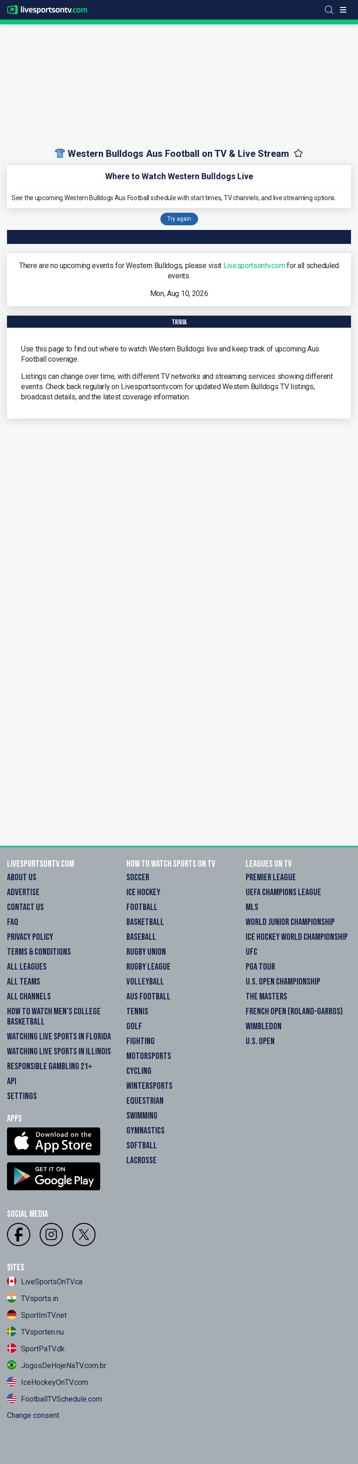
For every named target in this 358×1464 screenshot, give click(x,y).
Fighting (140, 1041)
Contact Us (25, 907)
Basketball (145, 922)
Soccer (137, 877)
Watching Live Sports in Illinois (59, 1051)
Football (142, 907)
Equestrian (145, 1100)
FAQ (12, 922)
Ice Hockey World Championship (297, 937)
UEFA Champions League (283, 892)
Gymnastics (145, 1130)
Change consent (33, 1415)
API (11, 1081)
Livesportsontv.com (254, 265)
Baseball (141, 937)
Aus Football (148, 996)
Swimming (142, 1115)
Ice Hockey (143, 892)
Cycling (138, 1071)
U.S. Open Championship (283, 981)
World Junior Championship (290, 922)
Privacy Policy (30, 937)
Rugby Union (146, 952)
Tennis (137, 1011)
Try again (179, 219)
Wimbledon (264, 1026)
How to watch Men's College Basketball (54, 1016)
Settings (22, 1096)
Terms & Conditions (39, 952)
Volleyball (145, 981)
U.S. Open (260, 1041)
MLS (252, 907)
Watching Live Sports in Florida (59, 1036)
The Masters (266, 996)
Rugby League (148, 966)
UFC (251, 952)
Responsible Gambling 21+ (49, 1066)
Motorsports (148, 1056)
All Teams (23, 981)
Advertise (23, 892)
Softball (141, 1145)
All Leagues (27, 966)
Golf (134, 1026)
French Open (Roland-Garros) (294, 1011)
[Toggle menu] (343, 9)
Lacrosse (141, 1160)
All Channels (29, 996)
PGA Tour (260, 966)
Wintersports (149, 1086)
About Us (21, 877)
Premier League (271, 877)
